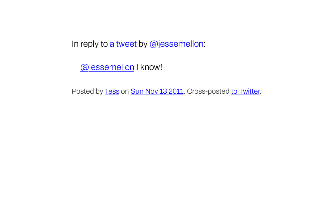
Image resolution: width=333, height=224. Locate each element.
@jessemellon (107, 67)
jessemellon (180, 44)
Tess (112, 91)
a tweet (123, 44)
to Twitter (245, 91)
